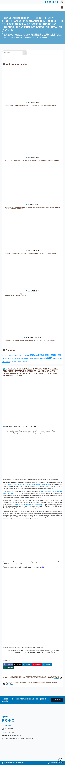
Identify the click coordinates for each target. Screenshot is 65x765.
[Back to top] (60, 760)
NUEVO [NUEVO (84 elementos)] (6, 361)
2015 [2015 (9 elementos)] (20, 355)
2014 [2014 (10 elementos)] (17, 355)
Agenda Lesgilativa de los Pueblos (19, 34)
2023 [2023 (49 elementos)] (55, 355)
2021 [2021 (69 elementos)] (45, 355)
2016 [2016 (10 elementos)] (24, 355)
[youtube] (56, 2)
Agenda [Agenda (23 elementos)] (13, 358)
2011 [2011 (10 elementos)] (6, 355)
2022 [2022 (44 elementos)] (50, 355)
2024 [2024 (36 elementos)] (60, 355)
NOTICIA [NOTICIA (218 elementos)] (50, 358)
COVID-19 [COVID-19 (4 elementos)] (32, 358)
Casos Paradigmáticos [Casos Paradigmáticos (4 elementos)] (22, 358)
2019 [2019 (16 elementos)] (36, 355)
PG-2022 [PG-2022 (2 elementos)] (12, 362)
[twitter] (50, 2)
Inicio (5, 34)
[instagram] (53, 2)
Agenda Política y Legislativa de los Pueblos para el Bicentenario (29, 484)
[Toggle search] (62, 2)
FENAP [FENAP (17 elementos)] (42, 359)
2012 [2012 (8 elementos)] (10, 355)
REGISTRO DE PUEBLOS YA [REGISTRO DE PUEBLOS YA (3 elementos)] (21, 362)
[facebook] (46, 2)
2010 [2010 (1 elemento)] (3, 355)
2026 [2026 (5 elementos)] (7, 358)
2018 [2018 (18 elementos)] (32, 355)
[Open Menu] (62, 7)
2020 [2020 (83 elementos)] (40, 355)
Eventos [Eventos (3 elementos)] (37, 358)
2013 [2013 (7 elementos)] (13, 355)
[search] (25, 53)
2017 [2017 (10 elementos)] (28, 355)
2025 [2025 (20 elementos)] (4, 358)
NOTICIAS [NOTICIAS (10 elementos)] (58, 358)
